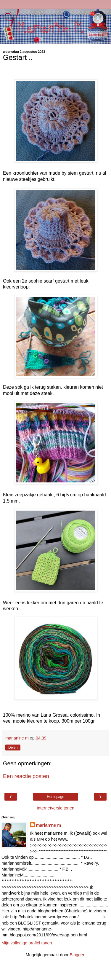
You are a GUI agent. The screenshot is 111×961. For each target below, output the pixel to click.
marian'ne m (48, 825)
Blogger (77, 954)
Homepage (55, 797)
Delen (12, 747)
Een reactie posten (26, 776)
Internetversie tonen (55, 808)
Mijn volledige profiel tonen (26, 943)
